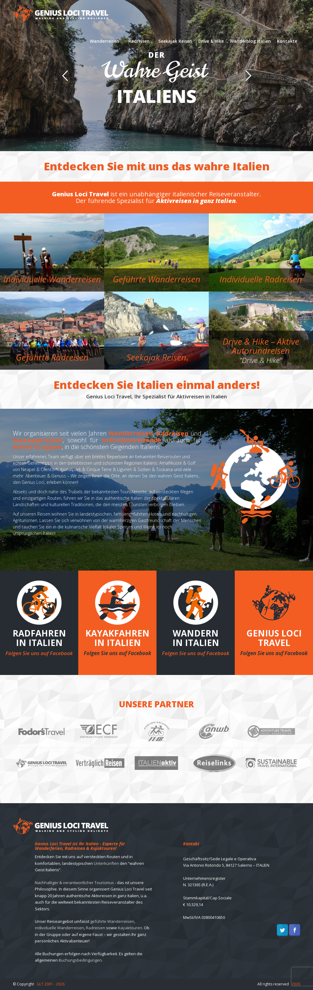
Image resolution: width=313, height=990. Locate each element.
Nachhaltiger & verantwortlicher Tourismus (74, 882)
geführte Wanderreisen (112, 921)
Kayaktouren (130, 927)
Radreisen (138, 41)
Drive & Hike (211, 41)
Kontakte (287, 41)
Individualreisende (131, 440)
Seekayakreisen (38, 440)
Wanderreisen (104, 41)
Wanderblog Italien (250, 41)
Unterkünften (106, 863)
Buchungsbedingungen (80, 960)
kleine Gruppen (37, 447)
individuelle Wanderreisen (59, 927)
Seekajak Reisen (175, 41)
